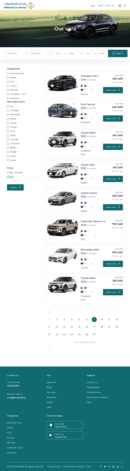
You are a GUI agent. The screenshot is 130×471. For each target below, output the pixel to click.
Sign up (110, 5)
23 (64, 334)
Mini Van (11, 443)
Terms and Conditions (97, 397)
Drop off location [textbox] (38, 53)
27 (94, 334)
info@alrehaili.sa (16, 397)
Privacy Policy (94, 392)
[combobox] (13, 53)
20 (117, 327)
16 (87, 327)
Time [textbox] (71, 53)
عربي (93, 5)
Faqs (89, 402)
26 (87, 334)
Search (118, 53)
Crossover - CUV (15, 448)
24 (72, 334)
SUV (9, 433)
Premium (11, 453)
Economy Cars (14, 423)
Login (100, 5)
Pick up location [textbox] (14, 53)
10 (117, 319)
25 (79, 334)
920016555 (13, 385)
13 (64, 327)
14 (72, 327)
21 (49, 334)
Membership (93, 387)
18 (102, 327)
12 (57, 327)
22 (57, 334)
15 (79, 327)
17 (94, 327)
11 (49, 327)
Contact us (92, 382)
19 (109, 327)
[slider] (8, 177)
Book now (113, 90)
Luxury (10, 438)
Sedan (10, 428)
